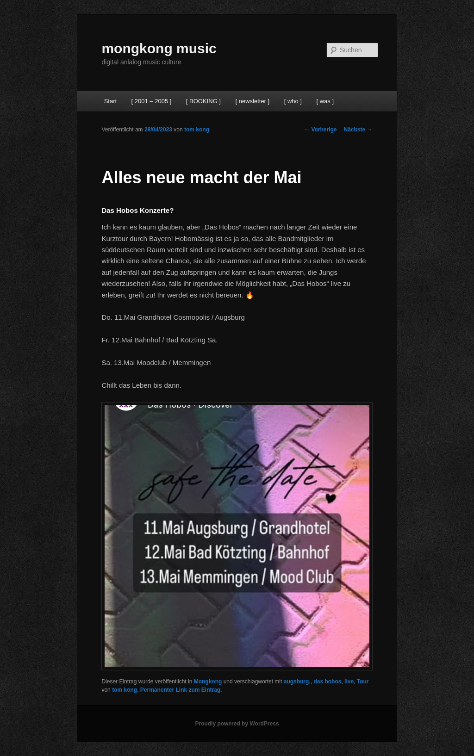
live (349, 681)
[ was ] (325, 101)
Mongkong (208, 681)
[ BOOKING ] (203, 101)
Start (110, 101)
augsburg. (297, 681)
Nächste (358, 129)
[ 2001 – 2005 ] (151, 101)
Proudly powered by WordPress (237, 723)
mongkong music (158, 48)
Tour (363, 681)
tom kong (196, 129)
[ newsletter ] (252, 101)
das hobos (327, 681)
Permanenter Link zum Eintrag (180, 690)
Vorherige (320, 129)
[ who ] (293, 101)
